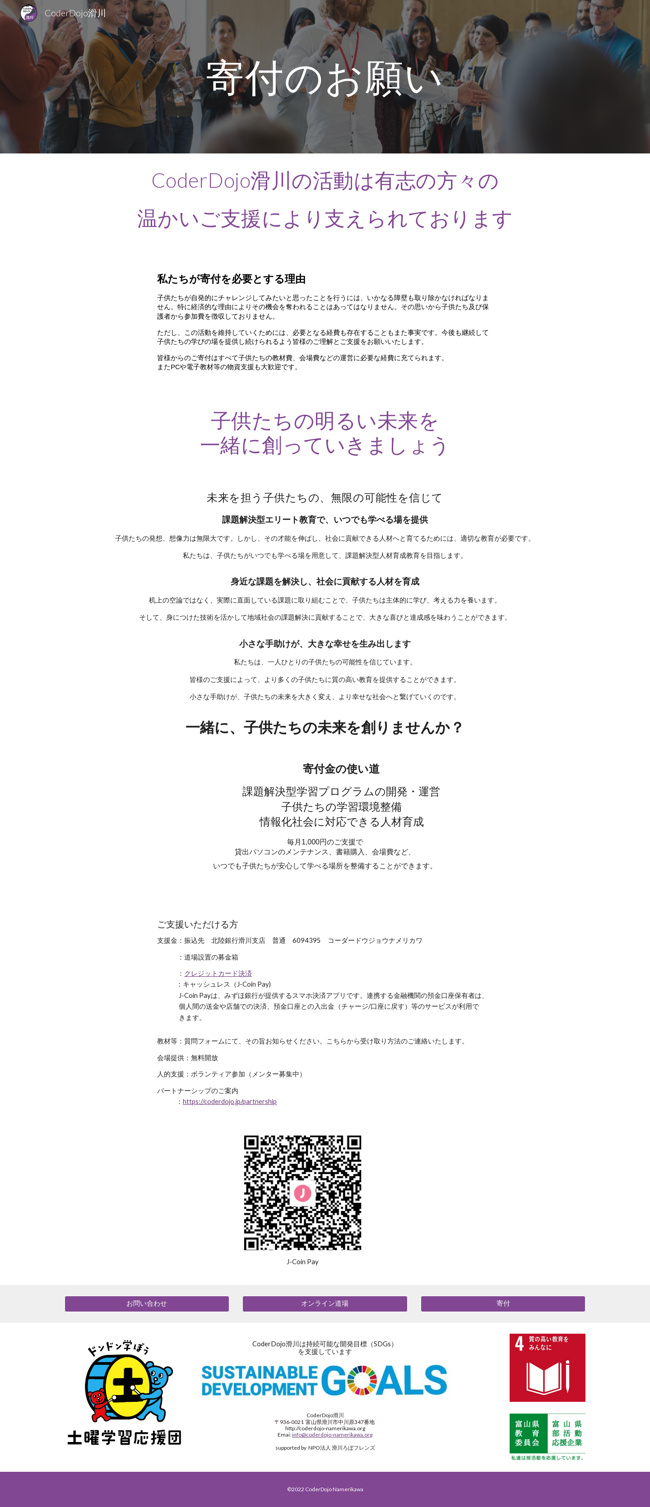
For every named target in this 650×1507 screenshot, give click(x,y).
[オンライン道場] (325, 1304)
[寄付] (503, 1304)
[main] (325, 76)
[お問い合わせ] (147, 1304)
